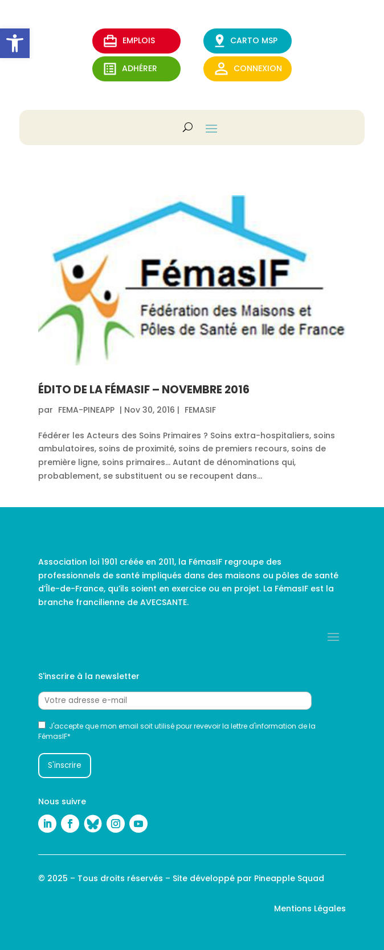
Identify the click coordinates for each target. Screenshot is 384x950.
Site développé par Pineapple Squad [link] (248, 878)
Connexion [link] (248, 68)
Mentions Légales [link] (310, 908)
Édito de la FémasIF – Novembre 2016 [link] (144, 389)
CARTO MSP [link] (246, 40)
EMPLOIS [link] (129, 41)
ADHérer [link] (130, 69)
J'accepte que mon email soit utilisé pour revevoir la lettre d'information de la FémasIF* (177, 731)
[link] (15, 43)
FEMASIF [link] (200, 410)
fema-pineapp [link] (86, 410)
